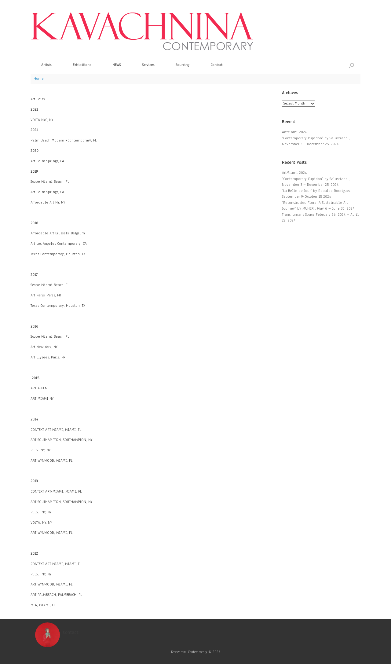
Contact (216, 64)
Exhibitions (82, 64)
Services (148, 64)
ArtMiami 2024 (294, 132)
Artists (46, 64)
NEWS (116, 64)
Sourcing (182, 64)
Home (39, 78)
